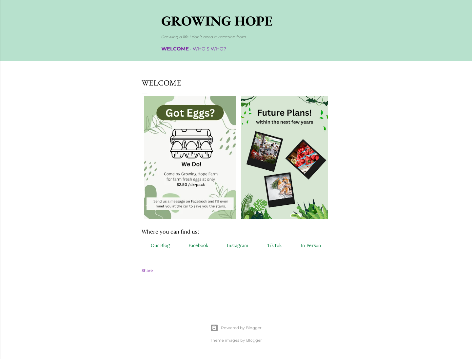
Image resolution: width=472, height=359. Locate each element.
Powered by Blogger (236, 328)
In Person (311, 245)
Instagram (237, 245)
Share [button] (147, 270)
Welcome (175, 49)
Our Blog (160, 245)
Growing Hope (216, 21)
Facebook (198, 245)
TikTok (274, 245)
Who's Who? (209, 49)
